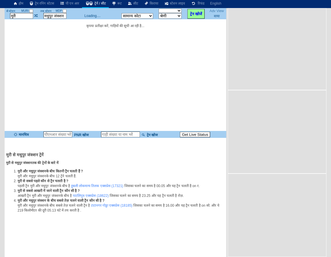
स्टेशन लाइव (174, 3)
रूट (117, 3)
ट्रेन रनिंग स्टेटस (41, 3)
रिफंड (197, 3)
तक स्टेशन (46, 11)
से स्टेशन (11, 11)
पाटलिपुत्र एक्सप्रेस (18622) (91, 196)
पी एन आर (69, 3)
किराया (151, 3)
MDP (61, 10)
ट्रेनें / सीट (95, 3)
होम (18, 3)
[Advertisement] (277, 48)
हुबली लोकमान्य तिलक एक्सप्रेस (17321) (97, 186)
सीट (133, 3)
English (215, 3)
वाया (217, 16)
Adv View (217, 11)
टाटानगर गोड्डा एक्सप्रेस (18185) (111, 205)
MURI (27, 10)
